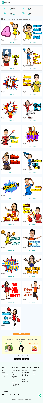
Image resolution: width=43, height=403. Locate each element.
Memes (34, 377)
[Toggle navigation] (39, 3)
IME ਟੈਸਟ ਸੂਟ (25, 381)
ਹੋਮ (2, 370)
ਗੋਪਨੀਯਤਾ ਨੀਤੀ (5, 374)
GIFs (34, 372)
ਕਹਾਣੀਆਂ (34, 374)
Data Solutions (15, 380)
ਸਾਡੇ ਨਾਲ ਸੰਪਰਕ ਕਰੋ (6, 379)
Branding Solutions (16, 370)
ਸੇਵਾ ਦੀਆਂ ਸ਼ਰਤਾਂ (5, 377)
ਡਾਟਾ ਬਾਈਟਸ (15, 382)
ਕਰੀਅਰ (3, 372)
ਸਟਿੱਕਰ (34, 370)
